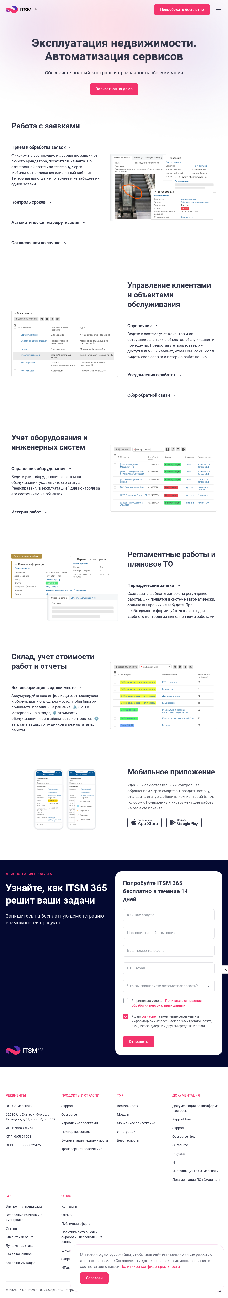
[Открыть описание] (56, 203)
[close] (226, 969)
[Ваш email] (169, 968)
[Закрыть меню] (218, 9)
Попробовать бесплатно (182, 9)
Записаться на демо (114, 89)
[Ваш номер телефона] (169, 951)
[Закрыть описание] (56, 165)
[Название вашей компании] (169, 933)
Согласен (94, 1278)
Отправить (138, 1041)
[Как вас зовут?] (169, 915)
